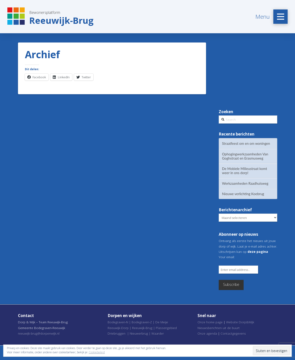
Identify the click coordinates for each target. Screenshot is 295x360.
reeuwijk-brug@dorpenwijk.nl (38, 333)
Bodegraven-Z (142, 322)
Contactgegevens (233, 333)
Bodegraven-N (118, 322)
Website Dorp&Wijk (240, 322)
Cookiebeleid (97, 352)
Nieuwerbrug (139, 333)
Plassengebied (166, 328)
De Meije (161, 322)
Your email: (227, 257)
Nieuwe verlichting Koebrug (243, 194)
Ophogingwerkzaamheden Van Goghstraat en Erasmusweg (245, 156)
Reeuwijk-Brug (142, 328)
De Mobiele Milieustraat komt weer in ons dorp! (244, 170)
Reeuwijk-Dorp (118, 328)
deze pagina (258, 251)
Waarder (157, 333)
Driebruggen (116, 333)
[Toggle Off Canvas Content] (280, 16)
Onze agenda (207, 333)
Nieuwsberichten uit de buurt (219, 328)
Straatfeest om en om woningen (246, 143)
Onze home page (210, 322)
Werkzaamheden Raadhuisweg (245, 183)
